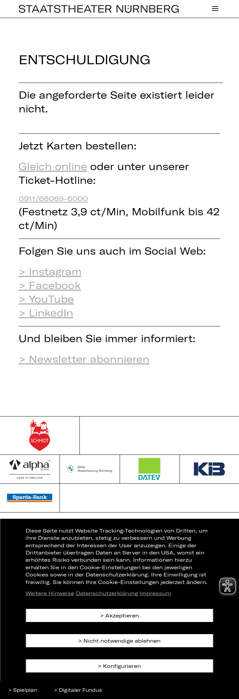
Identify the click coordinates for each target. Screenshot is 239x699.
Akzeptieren (122, 615)
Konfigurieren (122, 666)
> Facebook (50, 285)
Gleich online (53, 166)
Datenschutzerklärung (107, 593)
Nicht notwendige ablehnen (122, 640)
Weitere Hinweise (50, 593)
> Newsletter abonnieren (84, 359)
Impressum (155, 593)
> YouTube (46, 299)
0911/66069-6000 (53, 198)
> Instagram (50, 271)
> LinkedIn (46, 313)
